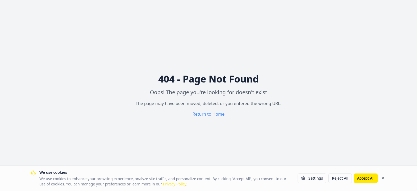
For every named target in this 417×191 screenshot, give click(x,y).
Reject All (340, 178)
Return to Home (208, 114)
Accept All (365, 178)
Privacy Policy (174, 183)
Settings (312, 178)
